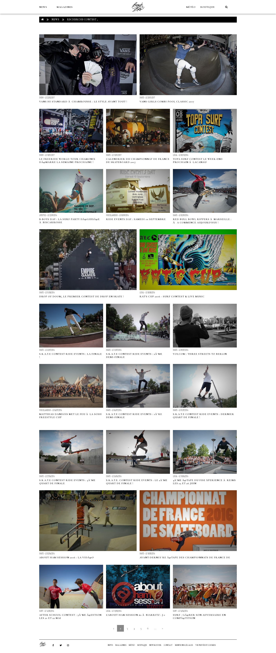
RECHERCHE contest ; (82, 19)
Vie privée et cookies (205, 645)
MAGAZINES (65, 7)
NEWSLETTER (155, 645)
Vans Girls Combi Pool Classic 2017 (167, 101)
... (155, 628)
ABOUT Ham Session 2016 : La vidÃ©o (66, 557)
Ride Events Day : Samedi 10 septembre (136, 219)
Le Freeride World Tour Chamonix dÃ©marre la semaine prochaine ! (67, 160)
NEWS (43, 7)
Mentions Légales (184, 645)
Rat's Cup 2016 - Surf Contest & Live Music (172, 296)
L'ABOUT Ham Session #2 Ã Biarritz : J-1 (135, 615)
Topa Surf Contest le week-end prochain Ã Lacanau (198, 160)
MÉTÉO (191, 7)
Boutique (207, 7)
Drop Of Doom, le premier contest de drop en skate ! (81, 296)
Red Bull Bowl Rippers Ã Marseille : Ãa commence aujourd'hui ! (202, 221)
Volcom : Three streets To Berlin (200, 354)
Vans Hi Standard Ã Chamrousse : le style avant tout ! (83, 101)
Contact (168, 645)
